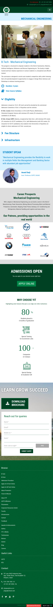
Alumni (3, 542)
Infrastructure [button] (10, 140)
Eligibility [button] (8, 99)
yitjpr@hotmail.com (46, 4)
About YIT (4, 498)
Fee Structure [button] (10, 133)
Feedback (4, 521)
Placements (4, 504)
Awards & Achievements (8, 525)
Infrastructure (5, 514)
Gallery (3, 528)
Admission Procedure (7, 480)
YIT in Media (5, 532)
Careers (3, 548)
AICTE (3, 559)
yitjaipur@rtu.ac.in (34, 4)
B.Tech (3, 474)
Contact (3, 518)
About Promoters (6, 490)
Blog (2, 545)
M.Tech (3, 477)
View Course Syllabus (14, 91)
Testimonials (5, 535)
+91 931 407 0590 (46, 2)
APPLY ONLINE (26, 283)
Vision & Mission (6, 494)
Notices (3, 538)
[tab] (26, 99)
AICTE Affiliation (6, 501)
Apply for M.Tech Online (8, 487)
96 (16, 584)
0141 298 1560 (8, 582)
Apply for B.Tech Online (8, 484)
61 (14, 582)
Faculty (3, 511)
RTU (2, 562)
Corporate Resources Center (9, 508)
